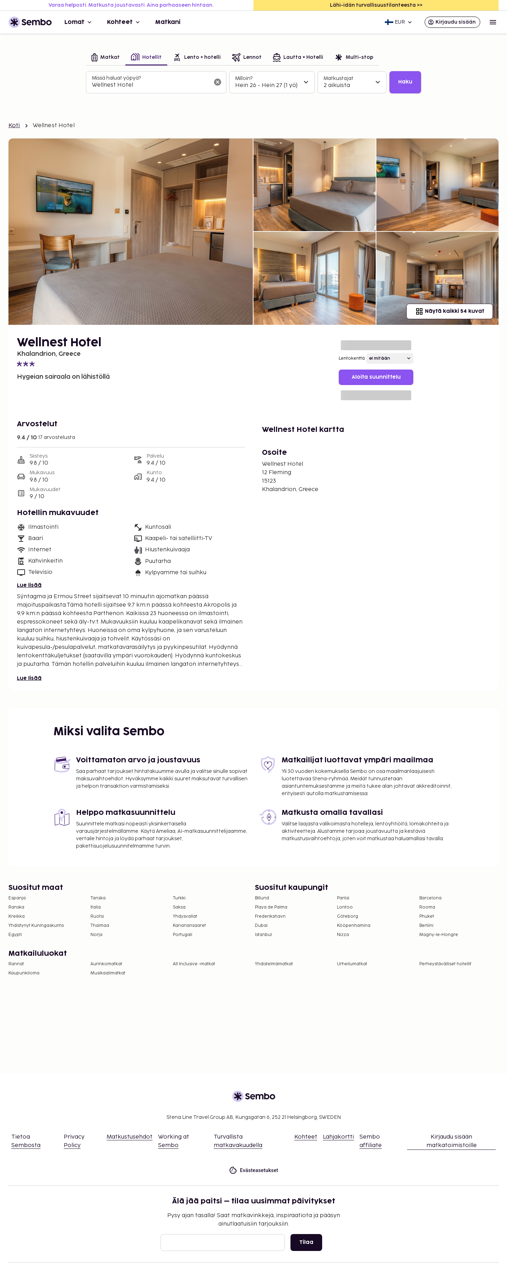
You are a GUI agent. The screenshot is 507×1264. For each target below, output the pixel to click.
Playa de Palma (271, 907)
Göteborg (347, 916)
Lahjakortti (338, 1137)
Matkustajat (338, 78)
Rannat (16, 964)
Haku (405, 82)
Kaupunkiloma (23, 973)
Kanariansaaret (189, 925)
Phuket (426, 916)
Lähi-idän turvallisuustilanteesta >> (376, 5)
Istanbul (263, 934)
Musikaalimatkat (107, 973)
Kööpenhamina (353, 925)
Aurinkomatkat (106, 964)
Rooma (427, 907)
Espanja (17, 898)
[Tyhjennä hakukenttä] (217, 82)
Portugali (182, 934)
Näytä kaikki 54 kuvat (449, 311)
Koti (14, 125)
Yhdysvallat (185, 916)
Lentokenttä (352, 358)
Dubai (261, 925)
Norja (96, 934)
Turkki (179, 898)
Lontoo (345, 907)
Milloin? (243, 78)
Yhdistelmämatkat (274, 964)
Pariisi (343, 898)
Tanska (98, 898)
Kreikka (16, 916)
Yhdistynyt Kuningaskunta (36, 925)
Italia (95, 907)
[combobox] (150, 85)
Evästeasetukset (253, 1170)
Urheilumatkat (352, 964)
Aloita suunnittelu (376, 377)
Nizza (343, 934)
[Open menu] (493, 22)
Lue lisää (29, 585)
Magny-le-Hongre (438, 934)
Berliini (426, 925)
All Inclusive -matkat (194, 964)
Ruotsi (97, 916)
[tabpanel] (253, 82)
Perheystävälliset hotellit (445, 964)
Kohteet (124, 22)
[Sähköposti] (223, 1242)
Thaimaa (99, 925)
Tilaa (306, 1242)
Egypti (15, 934)
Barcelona (430, 898)
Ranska (16, 907)
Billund (262, 898)
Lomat (78, 22)
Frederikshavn (270, 916)
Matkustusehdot (129, 1137)
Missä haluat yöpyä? (116, 78)
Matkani (168, 22)
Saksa (179, 907)
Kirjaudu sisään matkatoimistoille (451, 1141)
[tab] (105, 58)
